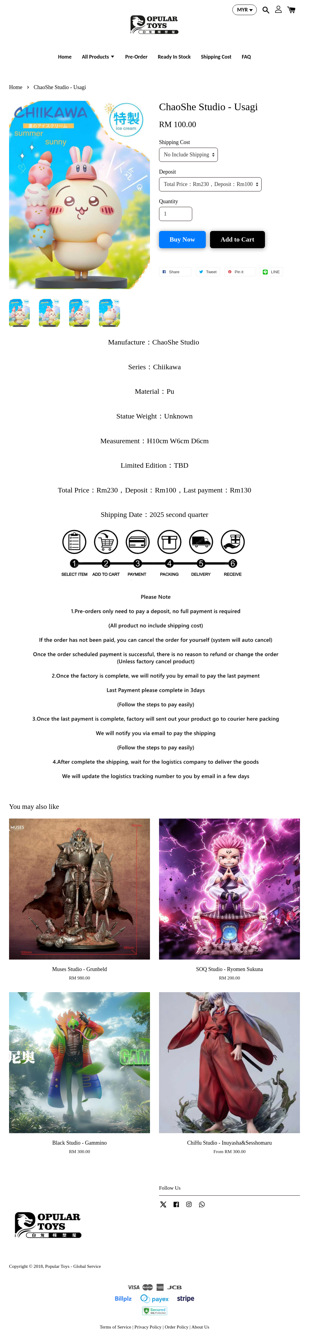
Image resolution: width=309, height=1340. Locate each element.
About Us (200, 1326)
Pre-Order (136, 56)
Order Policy (177, 1326)
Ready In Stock (174, 56)
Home (65, 56)
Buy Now (182, 239)
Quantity (168, 201)
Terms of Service (115, 1326)
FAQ (246, 56)
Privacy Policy (148, 1326)
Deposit (167, 172)
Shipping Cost (216, 56)
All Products (98, 56)
